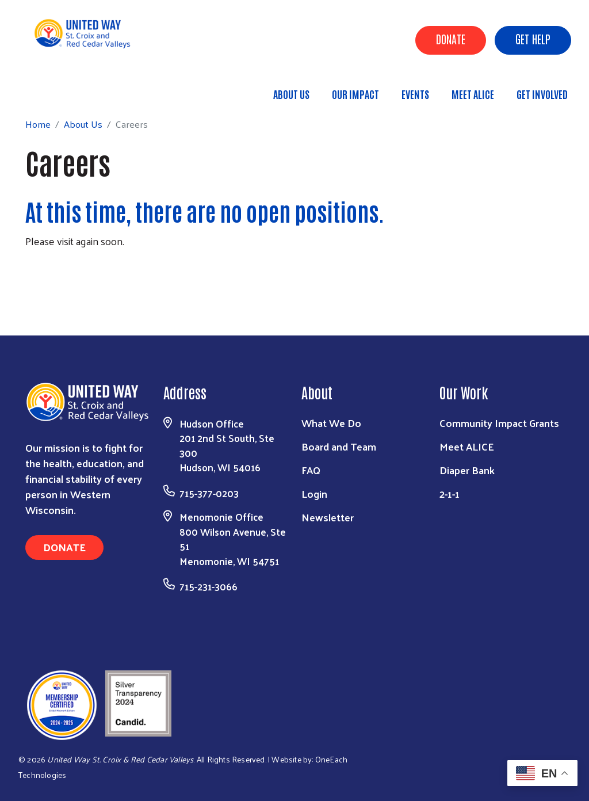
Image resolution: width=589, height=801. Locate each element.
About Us (291, 94)
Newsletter (327, 517)
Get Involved (542, 94)
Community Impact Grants (499, 423)
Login (314, 493)
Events (415, 94)
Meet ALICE (473, 94)
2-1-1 (449, 493)
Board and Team (338, 446)
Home (67, 89)
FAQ (310, 470)
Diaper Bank (467, 470)
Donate (450, 38)
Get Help (532, 38)
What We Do (331, 423)
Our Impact (355, 94)
